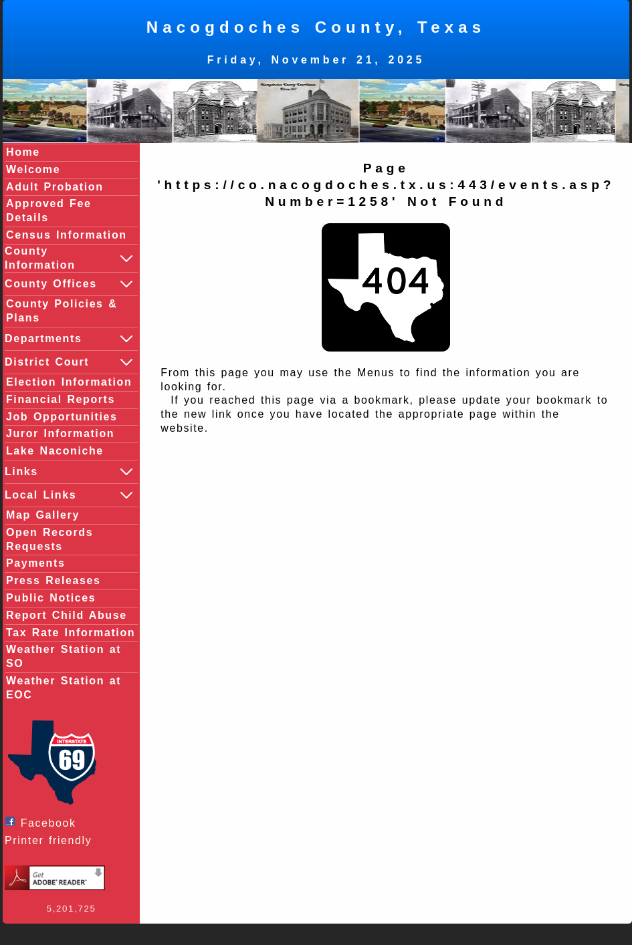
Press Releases (53, 580)
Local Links (69, 495)
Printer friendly (51, 840)
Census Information (66, 235)
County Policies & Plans (61, 310)
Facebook (43, 822)
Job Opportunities (62, 416)
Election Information (69, 382)
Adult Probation (55, 186)
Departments (69, 339)
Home (23, 152)
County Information (69, 258)
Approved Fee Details (49, 210)
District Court (69, 362)
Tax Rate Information (70, 632)
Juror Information (60, 433)
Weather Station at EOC (63, 687)
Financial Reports (60, 399)
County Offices (69, 284)
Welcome (33, 169)
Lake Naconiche (55, 450)
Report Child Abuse (66, 615)
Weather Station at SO (63, 656)
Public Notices (51, 597)
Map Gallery (43, 515)
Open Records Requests (49, 539)
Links (69, 472)
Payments (35, 563)
